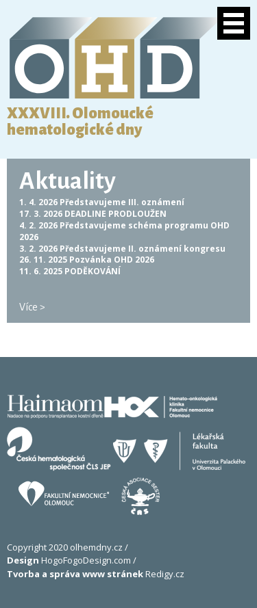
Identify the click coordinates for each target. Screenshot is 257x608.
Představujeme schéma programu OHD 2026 (124, 231)
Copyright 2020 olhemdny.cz (65, 547)
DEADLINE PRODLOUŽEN (115, 214)
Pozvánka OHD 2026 (111, 259)
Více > (32, 307)
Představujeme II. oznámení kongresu (142, 248)
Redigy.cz (95, 574)
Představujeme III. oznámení (122, 202)
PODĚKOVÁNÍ (92, 271)
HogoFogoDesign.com (69, 560)
